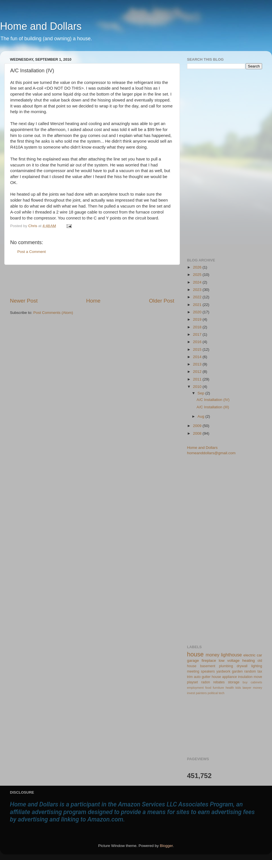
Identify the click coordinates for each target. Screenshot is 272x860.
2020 (198, 312)
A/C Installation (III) (213, 407)
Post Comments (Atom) (53, 312)
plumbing (226, 666)
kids (238, 687)
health (230, 687)
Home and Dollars (41, 26)
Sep (201, 393)
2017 (198, 334)
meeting (193, 671)
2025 (198, 274)
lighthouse (231, 654)
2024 (198, 282)
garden (237, 671)
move (258, 677)
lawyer (247, 687)
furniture (218, 687)
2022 (198, 297)
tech (221, 693)
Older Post (161, 301)
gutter (206, 677)
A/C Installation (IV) (213, 400)
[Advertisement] (92, 281)
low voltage (229, 660)
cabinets (256, 682)
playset (192, 682)
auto (197, 677)
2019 (198, 319)
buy (245, 682)
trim (190, 677)
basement (207, 666)
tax (260, 671)
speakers (208, 671)
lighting (256, 666)
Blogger (166, 846)
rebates (219, 682)
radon (205, 682)
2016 (198, 342)
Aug (201, 416)
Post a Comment (31, 252)
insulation (245, 677)
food (208, 687)
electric (249, 655)
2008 (198, 433)
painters (201, 693)
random (250, 671)
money (213, 654)
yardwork (223, 671)
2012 (198, 371)
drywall (242, 666)
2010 (198, 386)
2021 (198, 305)
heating (248, 660)
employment (195, 687)
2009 (198, 426)
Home (93, 301)
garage (193, 660)
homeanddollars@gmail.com (211, 453)
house (195, 654)
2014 (198, 357)
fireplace (209, 660)
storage (233, 682)
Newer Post (24, 301)
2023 (198, 290)
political (213, 693)
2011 (198, 379)
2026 (198, 267)
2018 (198, 327)
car (259, 655)
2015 (198, 349)
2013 (198, 364)
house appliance (224, 677)
